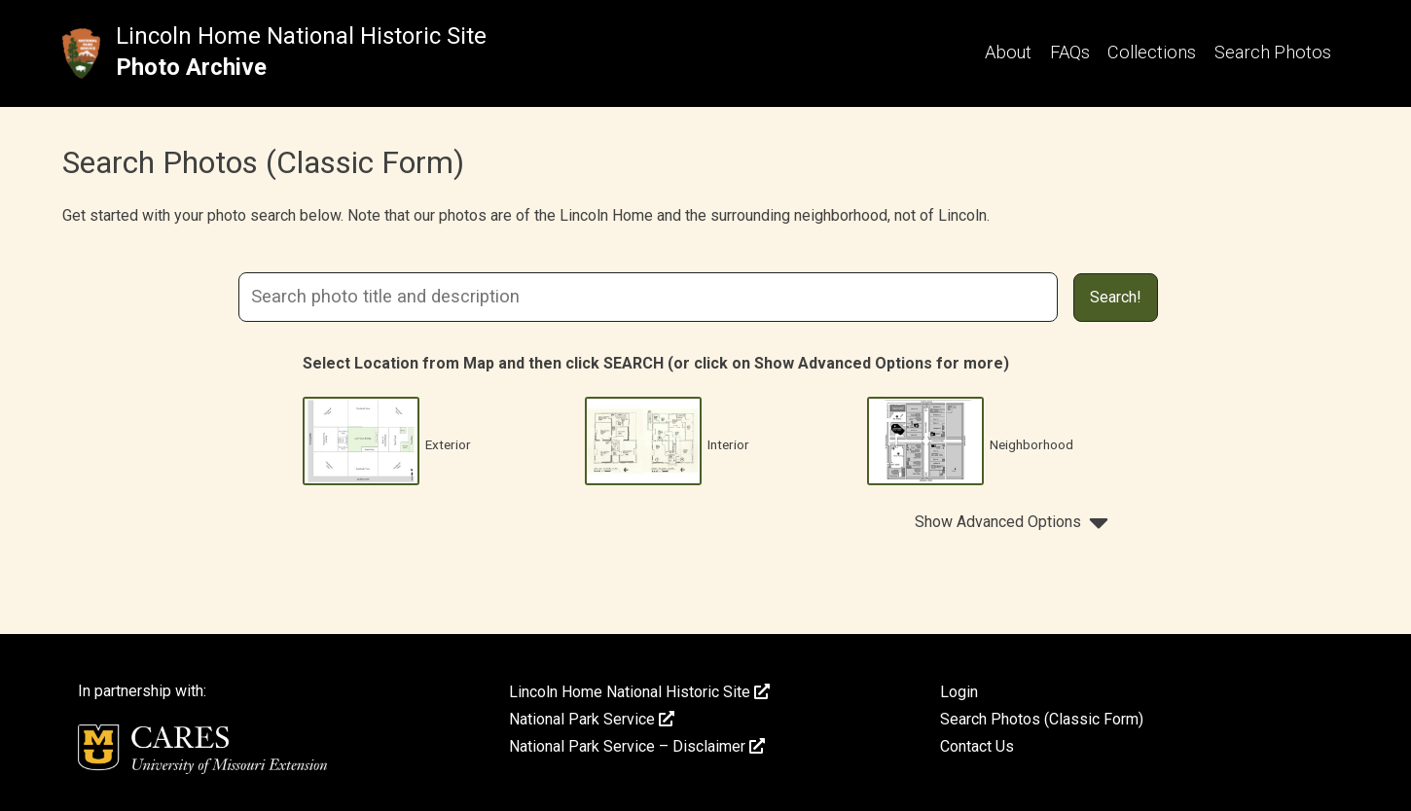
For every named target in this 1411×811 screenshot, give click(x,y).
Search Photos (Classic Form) (1041, 719)
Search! (1115, 297)
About (1008, 52)
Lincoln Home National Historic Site (301, 36)
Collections (1151, 52)
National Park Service (591, 719)
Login (959, 692)
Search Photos (1272, 52)
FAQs (1070, 52)
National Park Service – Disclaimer (637, 746)
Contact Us (977, 746)
